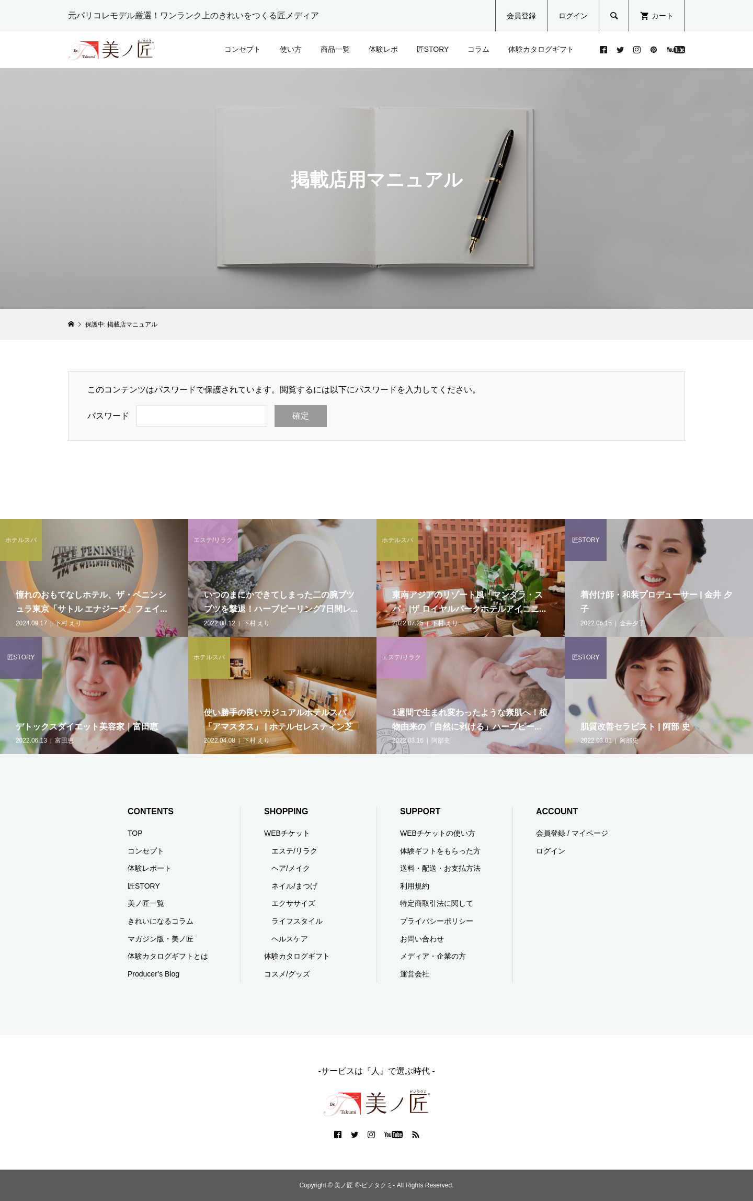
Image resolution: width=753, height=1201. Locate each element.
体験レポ (383, 49)
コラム (478, 49)
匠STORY (433, 49)
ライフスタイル (297, 921)
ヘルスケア (289, 939)
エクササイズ (293, 903)
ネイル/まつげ (294, 886)
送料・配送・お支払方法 (440, 868)
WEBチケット (287, 833)
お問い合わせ (422, 939)
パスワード (108, 415)
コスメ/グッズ (287, 974)
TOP (135, 833)
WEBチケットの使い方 (437, 833)
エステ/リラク (294, 851)
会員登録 (521, 16)
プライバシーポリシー (436, 921)
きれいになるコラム (160, 921)
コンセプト (242, 49)
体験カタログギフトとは (168, 956)
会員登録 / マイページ (572, 833)
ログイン (573, 16)
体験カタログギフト (541, 49)
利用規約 (414, 886)
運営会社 (414, 974)
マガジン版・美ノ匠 (160, 939)
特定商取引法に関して (436, 903)
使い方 (291, 49)
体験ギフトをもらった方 (440, 851)
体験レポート (150, 868)
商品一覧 (335, 49)
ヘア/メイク (290, 868)
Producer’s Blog (153, 974)
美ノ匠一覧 (146, 903)
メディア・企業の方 (433, 956)
